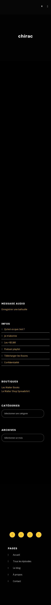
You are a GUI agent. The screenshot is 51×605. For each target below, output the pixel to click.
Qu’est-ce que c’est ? (14, 329)
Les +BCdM (10, 342)
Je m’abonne (10, 335)
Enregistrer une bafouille (14, 309)
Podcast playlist (12, 349)
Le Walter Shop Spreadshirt (15, 391)
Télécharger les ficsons (16, 355)
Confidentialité (11, 362)
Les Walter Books (10, 387)
